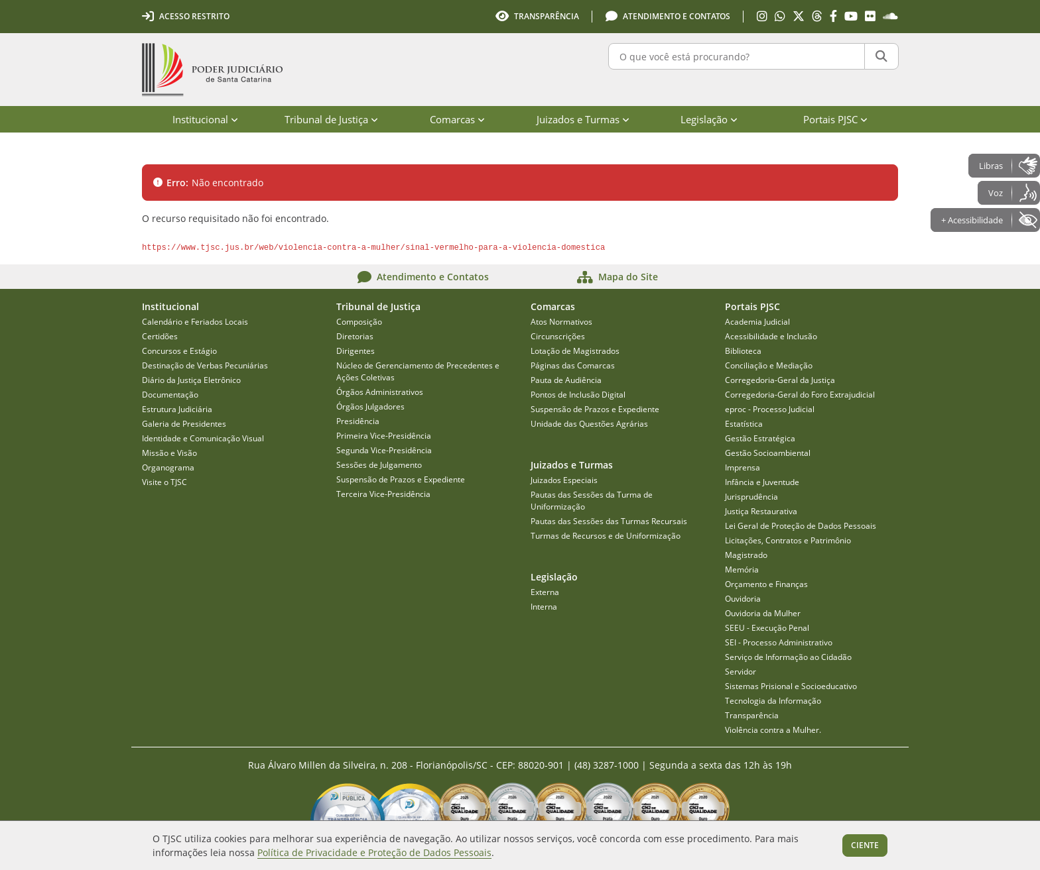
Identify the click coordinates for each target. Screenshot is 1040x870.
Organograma (168, 467)
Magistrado (746, 555)
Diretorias (354, 336)
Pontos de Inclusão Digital (578, 394)
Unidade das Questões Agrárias (589, 423)
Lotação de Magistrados (575, 350)
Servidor (740, 671)
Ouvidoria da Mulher (763, 613)
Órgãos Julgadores (370, 406)
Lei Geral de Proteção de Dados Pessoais (800, 525)
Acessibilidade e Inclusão (771, 336)
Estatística (744, 423)
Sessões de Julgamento (379, 464)
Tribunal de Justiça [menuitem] (331, 119)
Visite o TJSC (164, 482)
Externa (545, 592)
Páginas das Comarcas (573, 365)
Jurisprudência (751, 496)
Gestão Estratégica (760, 438)
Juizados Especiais (564, 480)
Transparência (752, 715)
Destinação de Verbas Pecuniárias (205, 365)
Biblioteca (743, 350)
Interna (544, 606)
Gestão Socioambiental (768, 453)
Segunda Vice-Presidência (384, 450)
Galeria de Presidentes (184, 423)
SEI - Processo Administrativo (778, 642)
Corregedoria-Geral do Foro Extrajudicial (800, 394)
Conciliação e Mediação (768, 365)
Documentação (170, 394)
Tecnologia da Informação (773, 700)
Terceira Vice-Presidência (383, 494)
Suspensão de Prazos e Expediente (400, 479)
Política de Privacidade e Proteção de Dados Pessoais (374, 852)
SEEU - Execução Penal (767, 627)
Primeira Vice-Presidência (383, 435)
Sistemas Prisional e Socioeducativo (791, 686)
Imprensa (742, 467)
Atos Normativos (561, 321)
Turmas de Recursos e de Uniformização (606, 535)
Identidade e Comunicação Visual (203, 438)
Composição (359, 321)
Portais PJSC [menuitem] (835, 119)
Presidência (357, 421)
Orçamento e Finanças (766, 584)
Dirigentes (355, 350)
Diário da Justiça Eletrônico (191, 380)
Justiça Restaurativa (761, 511)
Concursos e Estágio (179, 350)
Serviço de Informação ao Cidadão (788, 657)
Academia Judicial (757, 321)
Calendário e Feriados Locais (195, 321)
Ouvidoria (743, 598)
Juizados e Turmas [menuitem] (583, 119)
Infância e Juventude (762, 482)
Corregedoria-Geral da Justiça (780, 380)
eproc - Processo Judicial (769, 409)
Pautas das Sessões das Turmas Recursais (609, 521)
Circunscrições (558, 336)
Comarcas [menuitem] (457, 119)
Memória (742, 569)
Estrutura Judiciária (177, 409)
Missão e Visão (169, 453)
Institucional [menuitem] (205, 119)
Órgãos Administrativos (379, 392)
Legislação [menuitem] (709, 119)
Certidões (160, 336)
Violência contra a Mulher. (773, 729)
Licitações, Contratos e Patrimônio (788, 540)
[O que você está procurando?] (736, 56)
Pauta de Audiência (566, 380)
